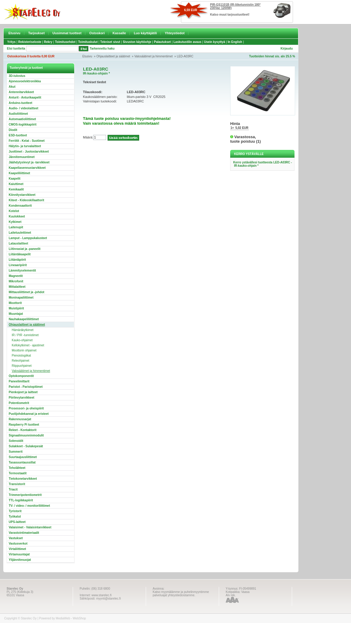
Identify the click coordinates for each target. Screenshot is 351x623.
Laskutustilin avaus (187, 42)
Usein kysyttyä (214, 42)
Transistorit (17, 484)
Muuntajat (16, 313)
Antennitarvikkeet (21, 92)
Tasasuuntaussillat (22, 462)
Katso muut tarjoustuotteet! (229, 14)
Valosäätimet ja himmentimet (153, 56)
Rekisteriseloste (29, 42)
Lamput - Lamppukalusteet (28, 238)
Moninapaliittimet (21, 297)
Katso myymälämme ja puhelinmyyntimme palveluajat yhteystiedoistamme (181, 593)
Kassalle (119, 33)
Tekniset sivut (110, 42)
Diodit (13, 130)
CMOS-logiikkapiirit (22, 124)
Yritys (11, 42)
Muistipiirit (16, 308)
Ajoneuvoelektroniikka (25, 81)
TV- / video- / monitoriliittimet (29, 505)
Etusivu (14, 33)
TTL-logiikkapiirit (21, 500)
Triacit (13, 489)
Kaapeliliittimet (19, 173)
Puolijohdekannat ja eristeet (29, 413)
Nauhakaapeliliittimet (24, 319)
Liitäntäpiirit (17, 259)
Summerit (16, 451)
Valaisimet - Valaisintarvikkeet (30, 527)
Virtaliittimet (17, 549)
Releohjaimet (20, 360)
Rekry (48, 42)
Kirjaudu (286, 48)
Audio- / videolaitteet (23, 108)
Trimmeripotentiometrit (25, 495)
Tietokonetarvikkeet (23, 478)
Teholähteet (17, 468)
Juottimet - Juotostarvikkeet (29, 151)
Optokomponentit (21, 376)
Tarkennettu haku (102, 48)
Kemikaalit (16, 189)
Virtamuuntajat (19, 554)
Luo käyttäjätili (145, 33)
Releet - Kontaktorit (22, 430)
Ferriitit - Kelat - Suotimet (26, 140)
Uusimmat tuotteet (67, 33)
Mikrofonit (16, 281)
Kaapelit (14, 178)
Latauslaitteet (18, 243)
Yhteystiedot (175, 33)
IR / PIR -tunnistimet (25, 335)
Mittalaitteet (17, 286)
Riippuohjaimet (22, 365)
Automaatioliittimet (22, 119)
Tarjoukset (36, 33)
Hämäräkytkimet (22, 330)
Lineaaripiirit (18, 265)
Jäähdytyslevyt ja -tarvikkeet (29, 162)
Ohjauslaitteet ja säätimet (113, 56)
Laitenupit (16, 227)
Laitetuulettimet (20, 232)
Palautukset (162, 42)
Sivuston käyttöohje (137, 42)
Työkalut (15, 516)
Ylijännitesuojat (20, 559)
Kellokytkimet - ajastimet (28, 345)
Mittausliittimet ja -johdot (26, 292)
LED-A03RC (185, 56)
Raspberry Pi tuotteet (24, 424)
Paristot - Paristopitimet (26, 386)
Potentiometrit (19, 403)
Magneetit (16, 276)
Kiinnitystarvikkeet (22, 194)
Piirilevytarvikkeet (21, 397)
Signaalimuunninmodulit (26, 435)
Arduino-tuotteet (20, 103)
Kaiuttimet (16, 184)
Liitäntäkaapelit (20, 254)
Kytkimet (15, 221)
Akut (12, 86)
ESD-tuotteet (18, 135)
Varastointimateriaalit (24, 532)
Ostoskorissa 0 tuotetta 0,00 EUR (30, 56)
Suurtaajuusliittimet (23, 457)
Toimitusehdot (65, 42)
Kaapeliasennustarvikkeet (27, 167)
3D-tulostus (17, 75)
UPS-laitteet (17, 522)
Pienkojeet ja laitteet (23, 392)
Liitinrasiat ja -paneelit (25, 249)
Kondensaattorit (20, 205)
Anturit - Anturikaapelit (25, 97)
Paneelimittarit (19, 381)
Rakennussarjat (20, 419)
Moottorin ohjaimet (24, 350)
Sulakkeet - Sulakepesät (26, 446)
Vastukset (16, 538)
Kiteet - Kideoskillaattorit (26, 200)
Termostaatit (17, 473)
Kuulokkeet (17, 216)
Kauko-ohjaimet (22, 340)
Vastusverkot (18, 543)
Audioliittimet (18, 113)
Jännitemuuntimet (22, 157)
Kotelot (14, 211)
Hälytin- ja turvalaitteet (25, 146)
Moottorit (15, 303)
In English (235, 42)
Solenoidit (16, 440)
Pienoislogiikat (21, 355)
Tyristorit (15, 511)
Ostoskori (97, 33)
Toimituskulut (88, 42)
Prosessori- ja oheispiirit (26, 408)
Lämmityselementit (22, 270)
